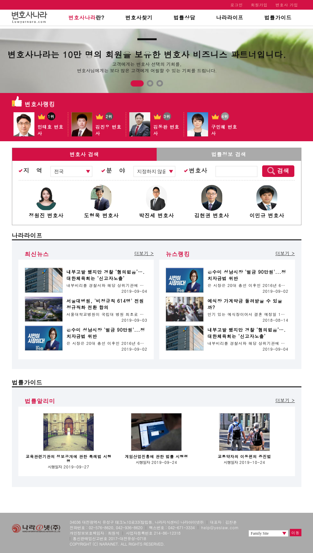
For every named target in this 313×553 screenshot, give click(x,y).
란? (86, 17)
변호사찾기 (138, 17)
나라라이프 (230, 17)
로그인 (236, 4)
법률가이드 (278, 17)
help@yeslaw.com (220, 527)
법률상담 (184, 17)
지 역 (32, 170)
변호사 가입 (286, 4)
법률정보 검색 (228, 154)
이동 (295, 532)
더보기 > (143, 253)
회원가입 (259, 4)
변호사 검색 (84, 154)
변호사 (198, 170)
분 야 (115, 170)
